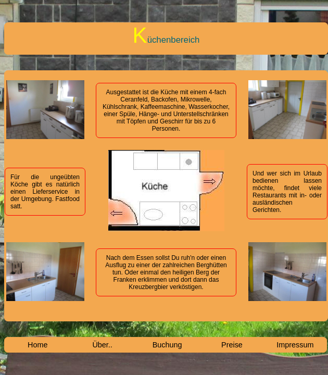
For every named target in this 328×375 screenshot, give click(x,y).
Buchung (167, 345)
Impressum (294, 345)
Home (37, 345)
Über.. (102, 345)
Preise (232, 345)
